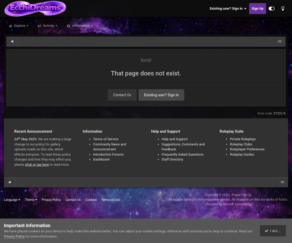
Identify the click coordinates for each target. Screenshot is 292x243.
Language (12, 200)
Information (81, 26)
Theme (31, 200)
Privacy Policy (51, 200)
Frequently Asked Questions (182, 154)
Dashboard (101, 159)
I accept (273, 231)
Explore (19, 26)
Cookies (91, 200)
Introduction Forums (108, 154)
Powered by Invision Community (228, 204)
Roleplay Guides (242, 154)
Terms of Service (105, 139)
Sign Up (257, 8)
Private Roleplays (243, 139)
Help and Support (175, 139)
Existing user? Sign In (228, 8)
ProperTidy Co (241, 195)
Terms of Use (110, 200)
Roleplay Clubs (241, 144)
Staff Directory (172, 159)
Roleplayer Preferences (247, 149)
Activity (48, 26)
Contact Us (122, 95)
